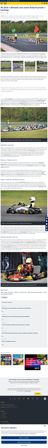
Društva (3, 414)
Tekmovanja (4, 413)
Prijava (38, 393)
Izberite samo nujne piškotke (24, 442)
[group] (6, 66)
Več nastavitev (24, 445)
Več (2, 311)
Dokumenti (4, 417)
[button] (44, 66)
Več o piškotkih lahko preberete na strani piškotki (25, 433)
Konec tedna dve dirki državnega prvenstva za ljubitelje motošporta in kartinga (20, 333)
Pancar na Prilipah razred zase (9, 341)
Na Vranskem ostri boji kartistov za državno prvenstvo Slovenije (16, 308)
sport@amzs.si (14, 407)
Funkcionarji (4, 416)
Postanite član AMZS (6, 423)
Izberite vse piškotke (24, 438)
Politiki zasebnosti (28, 391)
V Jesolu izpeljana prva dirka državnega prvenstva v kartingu (16, 325)
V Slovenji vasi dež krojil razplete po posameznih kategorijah (16, 316)
